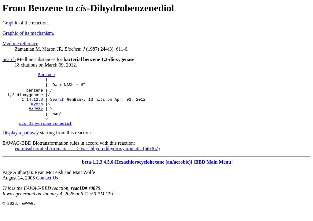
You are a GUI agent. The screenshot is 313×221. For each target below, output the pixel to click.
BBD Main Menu (213, 172)
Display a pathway (20, 142)
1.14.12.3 (32, 104)
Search (9, 59)
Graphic (10, 22)
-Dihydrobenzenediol (45, 133)
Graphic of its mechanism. (28, 33)
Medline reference (20, 43)
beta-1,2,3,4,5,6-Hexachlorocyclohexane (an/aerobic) (136, 172)
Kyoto (37, 110)
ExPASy (36, 115)
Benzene (46, 75)
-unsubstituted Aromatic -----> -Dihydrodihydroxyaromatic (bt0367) (87, 158)
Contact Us (47, 187)
